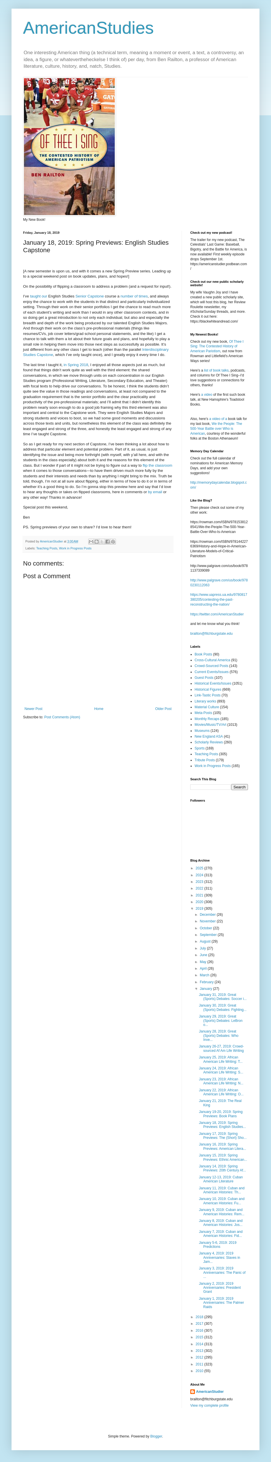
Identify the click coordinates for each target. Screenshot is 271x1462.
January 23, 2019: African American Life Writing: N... (221, 1081)
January (206, 989)
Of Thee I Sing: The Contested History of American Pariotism (217, 346)
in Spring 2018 (76, 365)
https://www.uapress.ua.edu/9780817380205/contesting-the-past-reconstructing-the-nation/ (218, 599)
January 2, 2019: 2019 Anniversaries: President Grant (220, 1288)
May (203, 962)
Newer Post (33, 709)
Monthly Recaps (207, 719)
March (205, 975)
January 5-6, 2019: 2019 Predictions (217, 1245)
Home (98, 709)
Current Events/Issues (212, 672)
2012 (200, 1357)
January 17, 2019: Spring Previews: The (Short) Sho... (223, 1136)
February (207, 982)
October (206, 928)
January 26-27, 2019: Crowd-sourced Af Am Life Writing (221, 1048)
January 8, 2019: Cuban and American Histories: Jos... (220, 1223)
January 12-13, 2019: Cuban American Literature (221, 1179)
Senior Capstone (90, 296)
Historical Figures (208, 689)
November (208, 921)
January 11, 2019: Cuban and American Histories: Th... (221, 1190)
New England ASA (209, 736)
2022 (200, 888)
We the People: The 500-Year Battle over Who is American (216, 429)
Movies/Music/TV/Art (210, 725)
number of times (134, 296)
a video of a (218, 419)
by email (155, 492)
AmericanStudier (210, 1392)
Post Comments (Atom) (62, 717)
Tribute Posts (205, 760)
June (204, 955)
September (209, 935)
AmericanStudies (88, 27)
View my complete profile (209, 1405)
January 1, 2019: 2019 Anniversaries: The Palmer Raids (221, 1303)
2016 (200, 1331)
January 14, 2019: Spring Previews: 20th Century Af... (222, 1168)
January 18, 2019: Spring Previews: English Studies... (222, 1125)
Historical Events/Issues (213, 683)
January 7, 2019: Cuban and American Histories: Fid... (220, 1234)
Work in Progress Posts (75, 548)
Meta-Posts (203, 713)
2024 (200, 875)
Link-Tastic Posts (208, 695)
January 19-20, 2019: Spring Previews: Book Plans (220, 1114)
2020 (200, 902)
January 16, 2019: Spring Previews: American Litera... (222, 1146)
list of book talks (216, 370)
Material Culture (207, 707)
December (208, 915)
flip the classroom (157, 465)
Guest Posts (204, 678)
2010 (200, 1371)
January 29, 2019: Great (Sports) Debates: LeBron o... (220, 1020)
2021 (200, 895)
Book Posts (203, 654)
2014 (200, 1344)
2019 (200, 909)
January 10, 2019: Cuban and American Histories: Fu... (221, 1201)
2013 (200, 1351)
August (206, 941)
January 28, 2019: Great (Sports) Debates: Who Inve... (218, 1035)
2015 (200, 1337)
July (203, 948)
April (204, 968)
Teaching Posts (46, 548)
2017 (200, 1324)
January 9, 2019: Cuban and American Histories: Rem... (221, 1212)
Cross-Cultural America (212, 660)
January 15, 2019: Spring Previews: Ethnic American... (223, 1157)
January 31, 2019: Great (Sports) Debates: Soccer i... (223, 997)
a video (206, 395)
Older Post (163, 709)
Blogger (156, 1436)
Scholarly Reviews (209, 742)
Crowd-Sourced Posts (211, 666)
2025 (200, 868)
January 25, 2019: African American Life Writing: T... (220, 1059)
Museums (202, 731)
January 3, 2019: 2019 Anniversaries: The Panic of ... (222, 1272)
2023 (200, 882)
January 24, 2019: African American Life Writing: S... (221, 1070)
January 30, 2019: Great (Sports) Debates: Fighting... (222, 1007)
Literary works (205, 701)
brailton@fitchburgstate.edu (211, 634)
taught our (38, 296)
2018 (200, 1317)
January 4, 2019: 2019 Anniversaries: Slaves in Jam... (219, 1257)
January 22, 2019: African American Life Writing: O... (221, 1092)
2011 (200, 1364)
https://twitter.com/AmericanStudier (217, 614)
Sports (200, 748)
